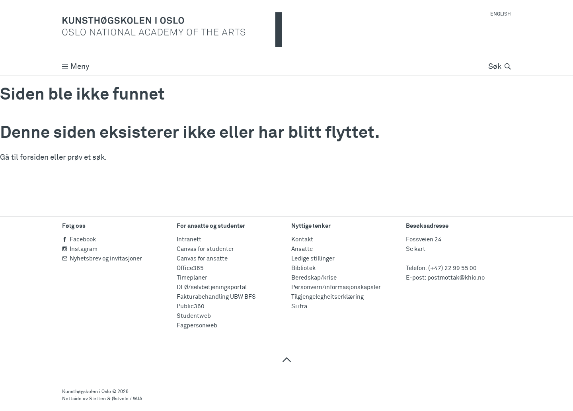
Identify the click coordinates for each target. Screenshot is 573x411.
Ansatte (302, 249)
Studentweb (194, 316)
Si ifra (299, 306)
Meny (75, 67)
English (500, 14)
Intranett (189, 240)
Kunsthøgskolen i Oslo (86, 391)
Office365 (190, 268)
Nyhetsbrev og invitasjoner (102, 259)
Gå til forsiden (24, 157)
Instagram (79, 249)
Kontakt (302, 240)
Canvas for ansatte (202, 259)
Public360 (191, 306)
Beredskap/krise (314, 278)
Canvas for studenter (205, 249)
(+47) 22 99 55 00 (452, 268)
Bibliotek (303, 268)
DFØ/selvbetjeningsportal (212, 287)
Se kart (415, 249)
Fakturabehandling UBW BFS (216, 297)
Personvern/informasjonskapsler (336, 287)
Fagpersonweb (197, 326)
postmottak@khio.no (456, 278)
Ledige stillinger (313, 259)
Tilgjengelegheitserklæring (327, 297)
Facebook (79, 240)
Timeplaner (192, 278)
